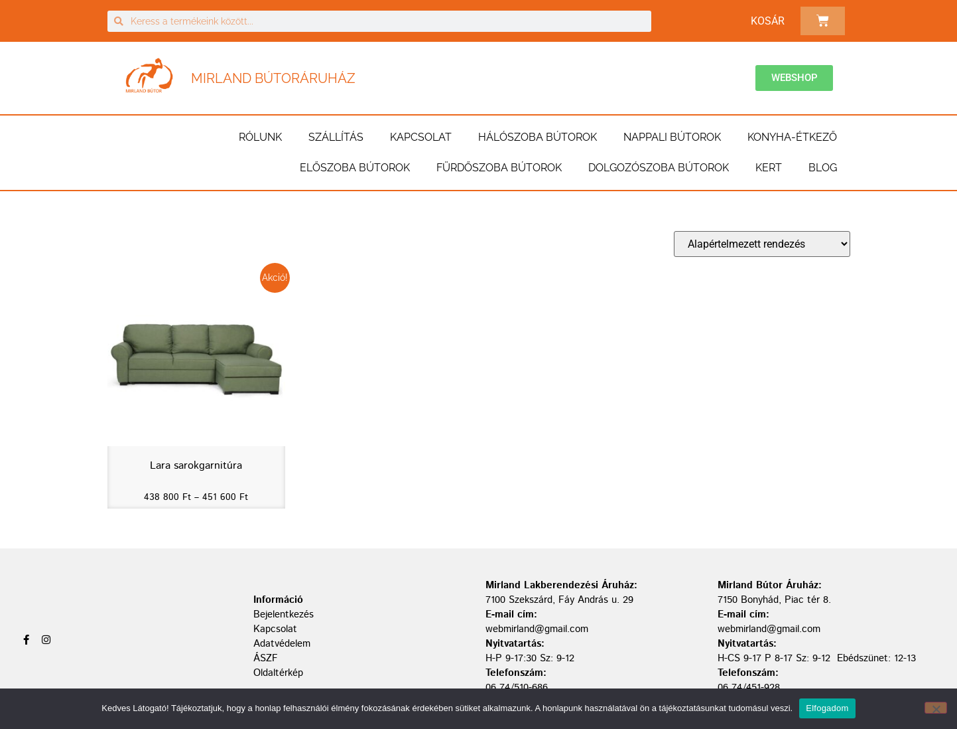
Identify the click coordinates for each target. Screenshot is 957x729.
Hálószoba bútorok (537, 137)
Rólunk (260, 137)
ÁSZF (265, 658)
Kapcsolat (421, 137)
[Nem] (936, 708)
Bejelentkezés (283, 614)
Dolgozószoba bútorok (658, 167)
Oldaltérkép (278, 673)
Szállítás (335, 137)
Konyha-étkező (792, 137)
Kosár (768, 21)
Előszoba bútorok (355, 167)
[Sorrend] (762, 244)
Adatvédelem (281, 644)
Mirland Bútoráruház (273, 78)
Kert (768, 167)
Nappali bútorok (672, 137)
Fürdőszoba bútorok (499, 167)
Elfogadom (827, 708)
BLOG (822, 167)
